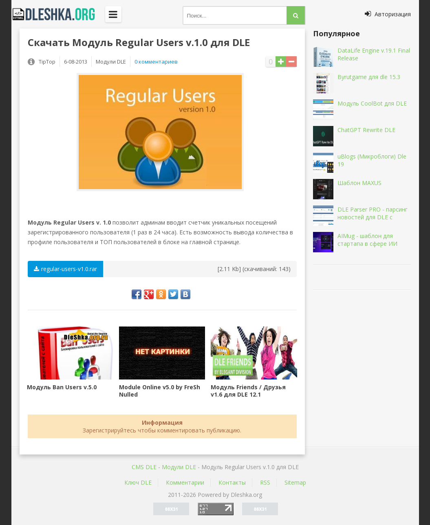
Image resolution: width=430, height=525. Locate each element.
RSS (265, 482)
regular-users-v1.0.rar (65, 269)
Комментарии (185, 482)
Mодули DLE (179, 467)
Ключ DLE (138, 482)
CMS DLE (144, 467)
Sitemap (295, 482)
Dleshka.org (58, 14)
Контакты (232, 482)
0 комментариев (156, 61)
